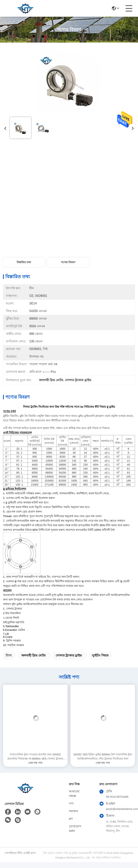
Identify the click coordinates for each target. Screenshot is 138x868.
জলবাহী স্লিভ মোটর (33, 655)
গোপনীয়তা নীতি (13, 853)
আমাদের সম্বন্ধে (74, 794)
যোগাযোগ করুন (75, 828)
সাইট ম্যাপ (30, 853)
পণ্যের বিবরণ (68, 262)
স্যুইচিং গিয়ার (100, 655)
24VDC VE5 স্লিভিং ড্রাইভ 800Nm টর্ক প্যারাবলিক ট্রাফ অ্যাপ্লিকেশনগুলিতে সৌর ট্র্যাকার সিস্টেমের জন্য (102, 756)
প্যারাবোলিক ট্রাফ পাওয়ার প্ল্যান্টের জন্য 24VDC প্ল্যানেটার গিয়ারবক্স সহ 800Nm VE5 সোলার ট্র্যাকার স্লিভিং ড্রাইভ (35, 757)
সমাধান (73, 811)
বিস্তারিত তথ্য (24, 262)
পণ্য (71, 803)
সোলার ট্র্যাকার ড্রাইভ (69, 655)
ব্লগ (71, 818)
